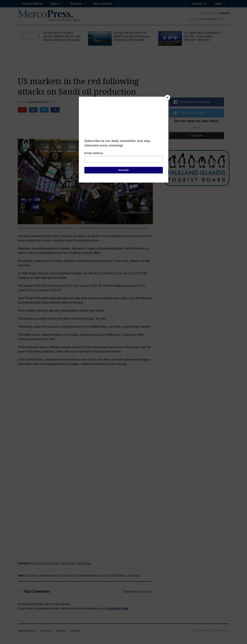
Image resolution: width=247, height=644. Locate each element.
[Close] (167, 97)
